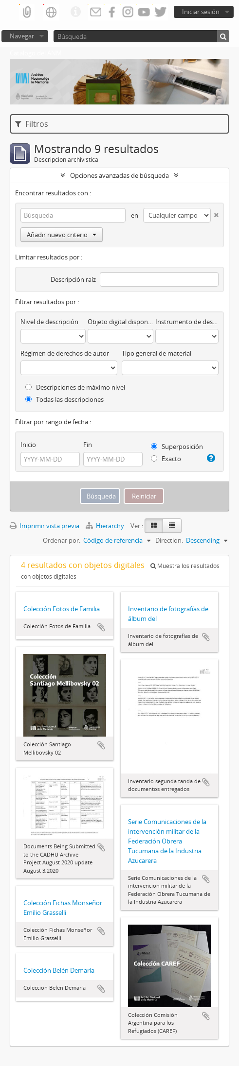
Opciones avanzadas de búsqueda (119, 175)
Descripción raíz (73, 279)
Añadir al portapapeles (101, 627)
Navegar (22, 36)
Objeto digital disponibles (120, 321)
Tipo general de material (156, 353)
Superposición (177, 446)
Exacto (166, 458)
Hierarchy (106, 525)
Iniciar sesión (201, 11)
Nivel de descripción (49, 321)
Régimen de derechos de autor (64, 353)
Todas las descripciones (64, 399)
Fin (87, 444)
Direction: (169, 540)
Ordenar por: (61, 540)
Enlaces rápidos (75, 12)
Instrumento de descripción (187, 321)
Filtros (31, 124)
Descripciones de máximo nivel (75, 387)
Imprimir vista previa (44, 525)
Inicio (28, 444)
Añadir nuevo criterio (61, 234)
